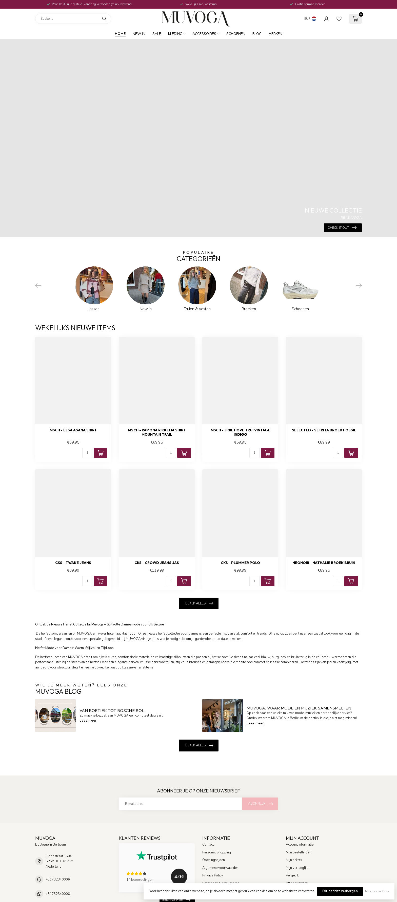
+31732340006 (58, 879)
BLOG (257, 33)
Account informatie (299, 844)
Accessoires (204, 33)
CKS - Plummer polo (240, 563)
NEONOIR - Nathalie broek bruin (323, 563)
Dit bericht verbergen (340, 891)
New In (139, 33)
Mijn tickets (294, 860)
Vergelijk (292, 875)
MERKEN (275, 33)
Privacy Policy (212, 875)
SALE (156, 33)
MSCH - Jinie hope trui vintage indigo (240, 432)
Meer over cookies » (377, 891)
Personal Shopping (216, 852)
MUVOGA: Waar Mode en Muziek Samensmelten (299, 707)
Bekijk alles (199, 603)
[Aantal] (87, 453)
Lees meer (88, 720)
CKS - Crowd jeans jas (156, 563)
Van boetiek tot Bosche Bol (112, 710)
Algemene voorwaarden (220, 868)
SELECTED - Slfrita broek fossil (324, 430)
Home (120, 33)
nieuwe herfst (157, 633)
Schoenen (235, 33)
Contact (208, 844)
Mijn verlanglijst (297, 868)
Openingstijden (213, 860)
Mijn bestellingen (298, 852)
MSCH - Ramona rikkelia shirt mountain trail (157, 432)
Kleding (175, 33)
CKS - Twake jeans (73, 563)
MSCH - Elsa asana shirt (73, 430)
